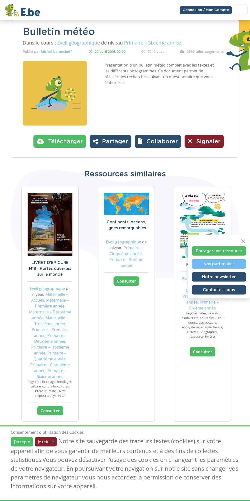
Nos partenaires (219, 264)
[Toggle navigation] (241, 10)
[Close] (243, 241)
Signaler (204, 141)
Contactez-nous (219, 290)
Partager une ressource (219, 251)
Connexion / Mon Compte (206, 10)
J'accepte (22, 441)
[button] (158, 141)
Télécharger (60, 141)
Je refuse (46, 441)
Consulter (50, 410)
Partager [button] (110, 141)
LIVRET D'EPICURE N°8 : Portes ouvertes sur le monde (50, 268)
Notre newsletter (219, 277)
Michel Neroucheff (56, 51)
